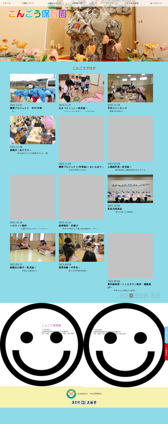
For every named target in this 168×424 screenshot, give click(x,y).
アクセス (109, 3)
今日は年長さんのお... (81, 167)
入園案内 (166, 352)
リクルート (156, 3)
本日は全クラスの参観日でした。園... (30, 150)
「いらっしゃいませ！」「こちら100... (77, 108)
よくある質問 (131, 3)
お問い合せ (166, 335)
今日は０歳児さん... (24, 268)
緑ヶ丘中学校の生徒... (73, 268)
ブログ (93, 3)
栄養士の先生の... (117, 108)
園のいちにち (54, 3)
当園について (27, 3)
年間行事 (77, 3)
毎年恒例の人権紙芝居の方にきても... (127, 167)
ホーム (6, 3)
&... (27, 108)
